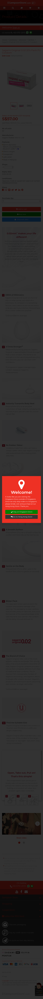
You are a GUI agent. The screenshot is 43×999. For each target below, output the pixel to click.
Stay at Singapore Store (21, 512)
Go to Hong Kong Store (21, 517)
